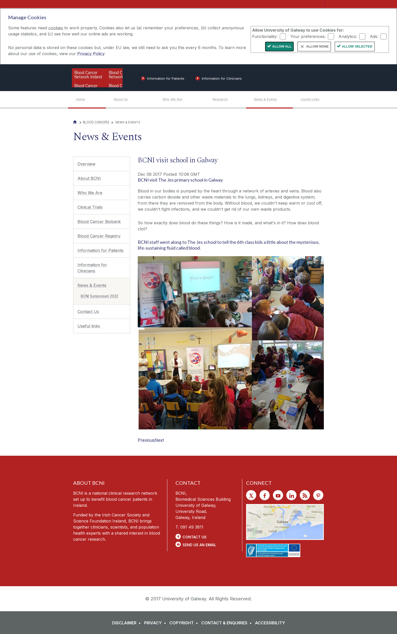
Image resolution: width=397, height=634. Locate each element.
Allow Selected (357, 46)
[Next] (159, 440)
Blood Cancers (96, 122)
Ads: (374, 36)
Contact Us (88, 311)
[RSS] (305, 495)
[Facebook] (265, 495)
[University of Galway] (287, 77)
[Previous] (146, 440)
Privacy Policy (90, 53)
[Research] (229, 99)
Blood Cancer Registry (99, 235)
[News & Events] (273, 99)
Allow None (317, 46)
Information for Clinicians (92, 267)
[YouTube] (278, 495)
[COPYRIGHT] (184, 623)
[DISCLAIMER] (127, 623)
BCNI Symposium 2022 (99, 296)
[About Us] (134, 99)
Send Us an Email (199, 545)
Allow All (281, 46)
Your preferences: (308, 36)
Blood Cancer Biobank (99, 221)
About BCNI (89, 178)
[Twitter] (251, 495)
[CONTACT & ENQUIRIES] (227, 623)
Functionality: (264, 36)
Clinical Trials (90, 207)
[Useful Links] (311, 99)
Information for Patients (100, 250)
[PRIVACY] (156, 623)
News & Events (91, 285)
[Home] (91, 99)
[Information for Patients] (162, 79)
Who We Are (89, 192)
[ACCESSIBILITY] (270, 623)
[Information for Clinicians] (219, 79)
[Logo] (97, 77)
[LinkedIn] (291, 495)
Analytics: (348, 36)
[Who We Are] (183, 99)
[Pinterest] (318, 495)
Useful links (88, 326)
